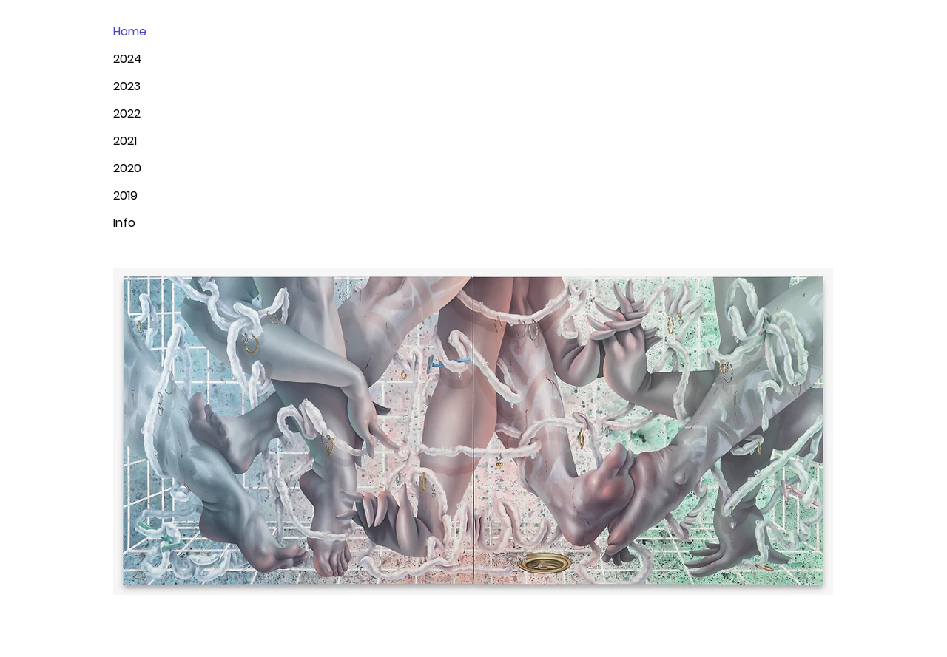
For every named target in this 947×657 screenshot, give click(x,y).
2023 (127, 86)
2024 (127, 58)
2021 (125, 140)
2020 (127, 168)
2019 (125, 195)
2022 (127, 113)
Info (124, 222)
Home (129, 31)
